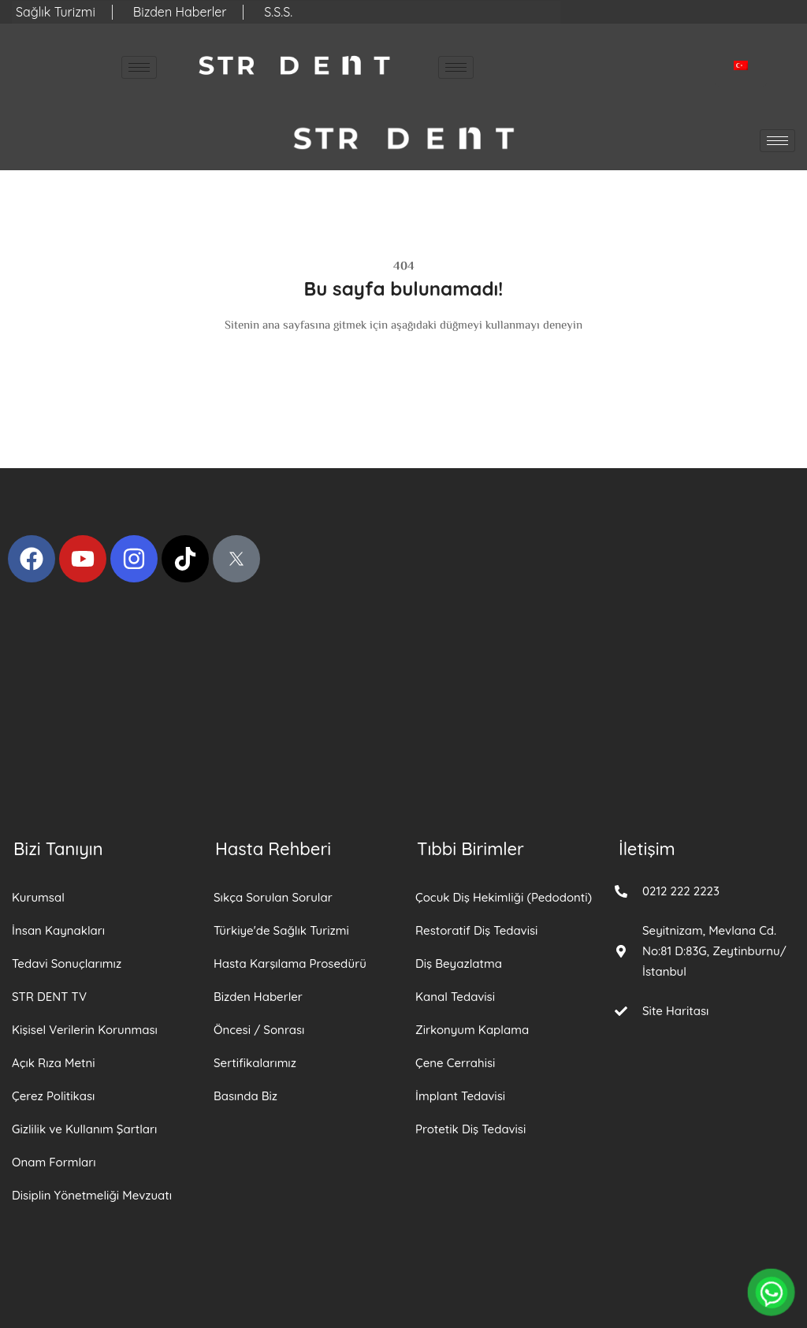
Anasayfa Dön (403, 355)
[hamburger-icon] (139, 67)
